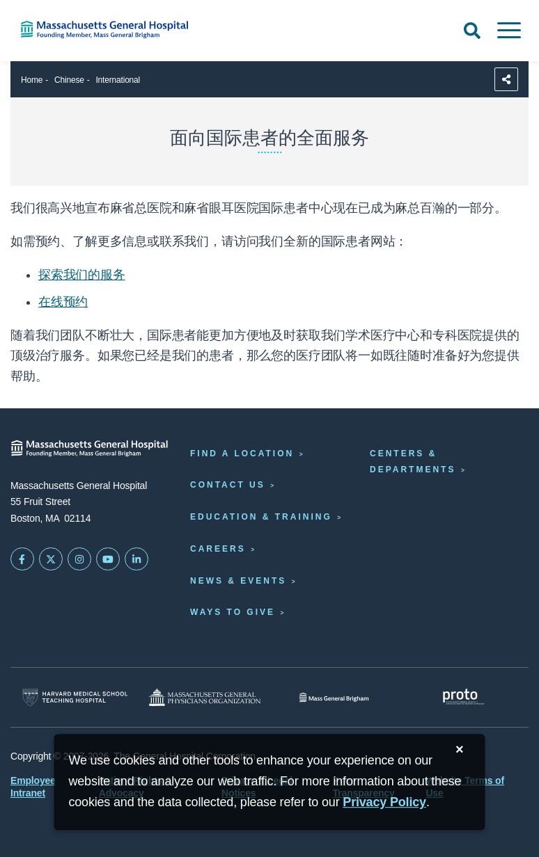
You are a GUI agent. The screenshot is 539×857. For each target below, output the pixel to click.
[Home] (112, 29)
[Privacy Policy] (384, 802)
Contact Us (227, 485)
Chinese (69, 80)
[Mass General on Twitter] (51, 559)
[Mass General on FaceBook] (22, 559)
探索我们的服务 (81, 275)
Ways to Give (232, 612)
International (117, 80)
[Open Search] (472, 30)
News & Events (238, 581)
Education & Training (261, 517)
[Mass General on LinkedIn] (136, 559)
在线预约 (63, 302)
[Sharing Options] (506, 79)
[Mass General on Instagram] (79, 559)
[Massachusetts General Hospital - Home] (89, 448)
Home (31, 80)
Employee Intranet (33, 787)
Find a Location (242, 453)
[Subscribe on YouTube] (108, 559)
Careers (218, 549)
